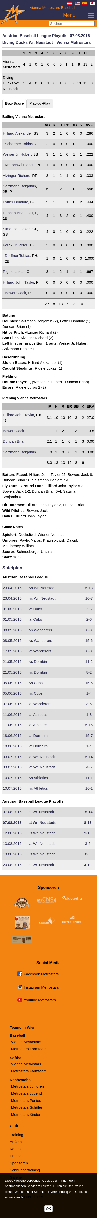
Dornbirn (38, 661)
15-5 (89, 683)
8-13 (88, 822)
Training (16, 1135)
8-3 (89, 630)
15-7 (89, 735)
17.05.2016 (12, 651)
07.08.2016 (12, 812)
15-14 (87, 812)
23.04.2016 (12, 588)
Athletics (38, 714)
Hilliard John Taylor (18, 282)
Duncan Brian (14, 213)
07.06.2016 (12, 704)
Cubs (35, 609)
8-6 (88, 854)
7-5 (89, 609)
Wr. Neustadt (42, 588)
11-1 (89, 778)
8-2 (89, 672)
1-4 (89, 693)
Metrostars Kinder (25, 1114)
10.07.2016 (12, 778)
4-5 (89, 767)
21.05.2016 (12, 661)
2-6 (89, 619)
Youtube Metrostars (40, 1000)
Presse (16, 1156)
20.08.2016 (12, 865)
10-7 (89, 598)
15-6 (89, 640)
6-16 (89, 725)
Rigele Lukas (14, 271)
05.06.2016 (12, 683)
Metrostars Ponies (26, 1100)
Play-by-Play (39, 103)
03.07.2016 (12, 757)
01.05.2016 (12, 609)
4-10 (88, 865)
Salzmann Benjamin (19, 186)
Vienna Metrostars (26, 1042)
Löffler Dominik (15, 202)
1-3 (89, 714)
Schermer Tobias (19, 144)
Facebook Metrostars (41, 974)
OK (48, 1209)
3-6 (89, 704)
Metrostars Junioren (27, 1086)
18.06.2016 (12, 735)
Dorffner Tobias (17, 255)
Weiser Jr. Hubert (17, 154)
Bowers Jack (15, 293)
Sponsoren (19, 1163)
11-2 (89, 661)
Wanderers (40, 630)
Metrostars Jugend (26, 1093)
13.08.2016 (12, 843)
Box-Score (14, 103)
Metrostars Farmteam (29, 1049)
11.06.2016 (12, 714)
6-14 (89, 757)
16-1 (89, 788)
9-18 (88, 833)
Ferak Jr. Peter (15, 245)
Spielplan (12, 567)
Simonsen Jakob (17, 229)
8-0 (89, 651)
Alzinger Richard (16, 175)
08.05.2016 (12, 630)
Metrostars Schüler (26, 1107)
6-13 (89, 588)
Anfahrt (16, 1142)
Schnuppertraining (25, 1170)
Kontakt (16, 1149)
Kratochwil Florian (19, 165)
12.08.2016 (12, 833)
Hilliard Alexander (17, 133)
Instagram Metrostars (41, 987)
